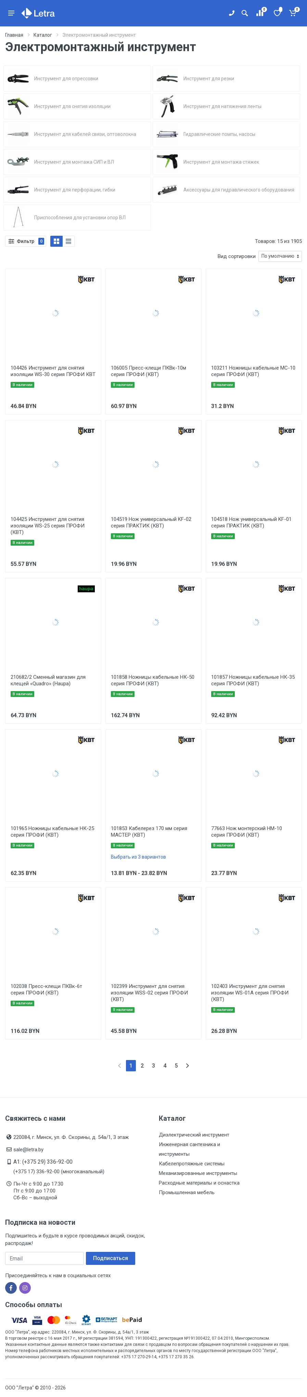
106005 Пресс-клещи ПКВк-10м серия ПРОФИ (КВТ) (148, 371)
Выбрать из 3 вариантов (138, 857)
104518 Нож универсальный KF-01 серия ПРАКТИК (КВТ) (251, 522)
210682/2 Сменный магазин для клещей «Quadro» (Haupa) (48, 680)
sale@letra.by (28, 1149)
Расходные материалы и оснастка (199, 1183)
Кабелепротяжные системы (192, 1164)
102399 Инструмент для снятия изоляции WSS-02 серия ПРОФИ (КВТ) (149, 992)
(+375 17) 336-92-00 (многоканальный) (58, 1171)
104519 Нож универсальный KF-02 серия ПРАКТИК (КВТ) (151, 522)
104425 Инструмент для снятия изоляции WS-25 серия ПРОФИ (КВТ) (48, 525)
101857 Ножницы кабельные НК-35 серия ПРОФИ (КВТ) (253, 680)
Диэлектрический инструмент (194, 1135)
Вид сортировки (237, 256)
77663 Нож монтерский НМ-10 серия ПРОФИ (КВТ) (246, 831)
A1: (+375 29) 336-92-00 (43, 1162)
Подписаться (110, 1258)
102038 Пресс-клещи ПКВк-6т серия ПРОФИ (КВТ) (46, 989)
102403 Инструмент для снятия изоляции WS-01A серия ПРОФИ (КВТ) (250, 992)
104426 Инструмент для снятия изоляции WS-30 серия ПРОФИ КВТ (53, 371)
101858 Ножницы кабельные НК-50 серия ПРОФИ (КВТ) (152, 680)
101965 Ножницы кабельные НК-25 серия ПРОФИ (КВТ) (52, 831)
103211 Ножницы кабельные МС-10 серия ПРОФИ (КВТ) (253, 371)
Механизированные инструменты (198, 1173)
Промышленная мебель (187, 1192)
